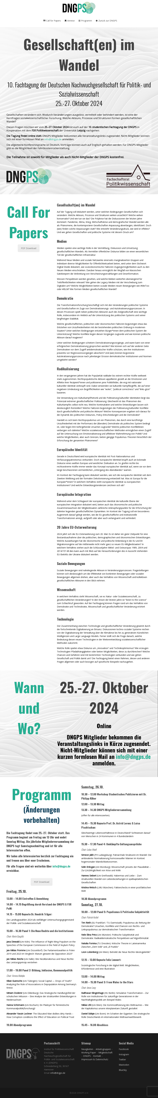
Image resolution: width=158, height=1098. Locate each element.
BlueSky (123, 1070)
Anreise (69, 20)
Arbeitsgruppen (103, 1049)
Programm (85, 20)
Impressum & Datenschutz (94, 1059)
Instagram (124, 1054)
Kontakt (97, 1055)
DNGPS (87, 1055)
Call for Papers (52, 20)
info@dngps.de (53, 139)
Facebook (124, 1049)
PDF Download (28, 248)
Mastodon (124, 1064)
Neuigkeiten (87, 1049)
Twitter (122, 1059)
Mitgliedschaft (105, 1052)
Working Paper (88, 1052)
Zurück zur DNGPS (106, 20)
